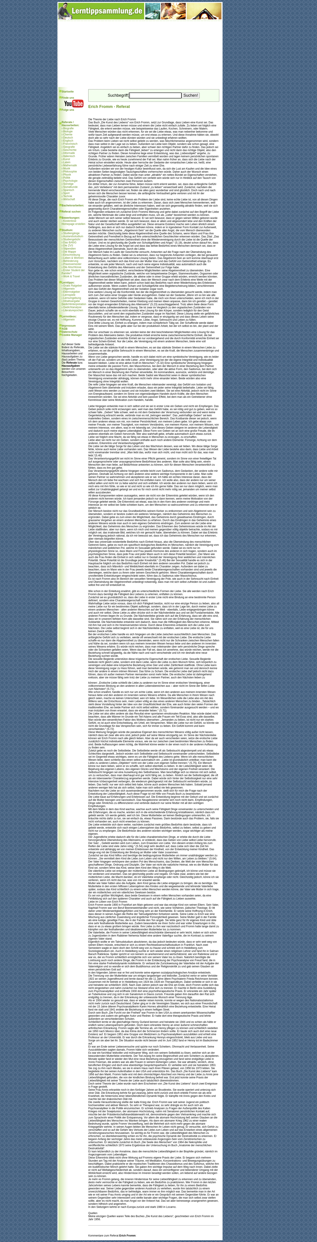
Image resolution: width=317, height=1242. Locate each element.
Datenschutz (69, 331)
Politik (66, 177)
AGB (65, 328)
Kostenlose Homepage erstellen (73, 222)
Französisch (70, 143)
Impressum (69, 325)
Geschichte (69, 150)
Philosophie (70, 171)
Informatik (69, 153)
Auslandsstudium (73, 236)
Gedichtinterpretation (74, 304)
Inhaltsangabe (71, 301)
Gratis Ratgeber (72, 285)
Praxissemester (72, 264)
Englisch (68, 140)
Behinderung (70, 261)
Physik (67, 174)
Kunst (66, 159)
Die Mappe (69, 251)
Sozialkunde (70, 187)
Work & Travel (71, 276)
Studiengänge (71, 233)
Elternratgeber (71, 291)
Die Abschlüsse (72, 267)
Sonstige (68, 183)
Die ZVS (68, 245)
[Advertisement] (140, 54)
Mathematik (70, 165)
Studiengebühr (71, 239)
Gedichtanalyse (72, 307)
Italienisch (69, 156)
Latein (66, 162)
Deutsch (68, 137)
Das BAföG (69, 242)
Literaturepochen (73, 310)
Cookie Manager (72, 335)
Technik (67, 196)
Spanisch (68, 190)
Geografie (69, 146)
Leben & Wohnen (73, 257)
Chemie (67, 134)
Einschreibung (71, 254)
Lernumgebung (72, 298)
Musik (66, 168)
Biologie (68, 131)
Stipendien (69, 248)
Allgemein (69, 288)
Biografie (68, 128)
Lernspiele (69, 294)
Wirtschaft (69, 199)
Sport (66, 193)
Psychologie (70, 180)
